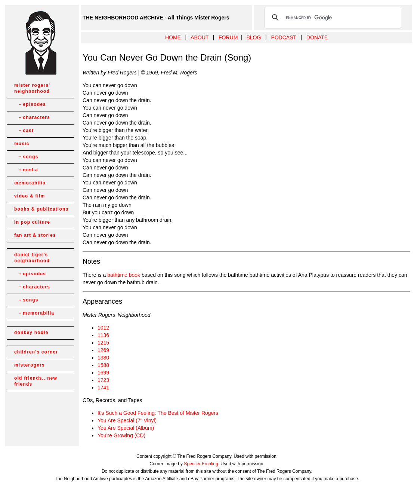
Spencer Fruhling (201, 463)
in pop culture (32, 222)
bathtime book (123, 275)
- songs (26, 156)
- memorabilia (34, 313)
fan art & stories (35, 235)
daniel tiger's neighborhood (32, 257)
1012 (103, 328)
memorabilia (30, 183)
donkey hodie (31, 332)
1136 (103, 335)
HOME (173, 37)
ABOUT (199, 37)
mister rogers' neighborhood (32, 88)
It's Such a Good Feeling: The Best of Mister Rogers (158, 413)
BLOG (253, 37)
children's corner (36, 352)
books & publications (41, 209)
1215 (103, 343)
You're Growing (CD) (121, 435)
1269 (103, 350)
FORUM (228, 37)
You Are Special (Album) (126, 428)
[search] (332, 17)
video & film (29, 196)
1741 (103, 387)
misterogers (29, 365)
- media (26, 169)
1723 (103, 380)
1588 (103, 365)
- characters (32, 117)
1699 (103, 373)
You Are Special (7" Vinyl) (127, 420)
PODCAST (283, 37)
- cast (24, 130)
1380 (103, 358)
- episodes (30, 104)
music (22, 143)
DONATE (317, 37)
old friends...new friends (35, 381)
